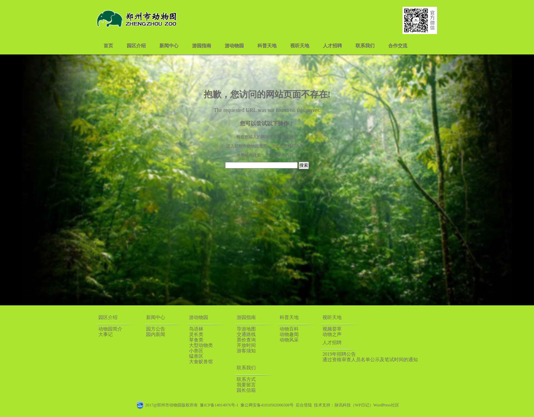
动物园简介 (110, 329)
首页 (108, 45)
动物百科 (289, 329)
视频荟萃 (332, 329)
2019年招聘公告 (339, 354)
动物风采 (289, 339)
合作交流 (397, 45)
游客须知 (246, 350)
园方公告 (155, 329)
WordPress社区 (386, 405)
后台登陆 (304, 405)
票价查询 (246, 339)
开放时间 (246, 345)
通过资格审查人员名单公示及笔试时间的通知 (370, 359)
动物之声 (332, 334)
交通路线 (246, 334)
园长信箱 (246, 390)
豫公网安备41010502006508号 (267, 405)
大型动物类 (201, 345)
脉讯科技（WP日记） (353, 405)
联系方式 (246, 379)
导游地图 (246, 329)
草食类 (196, 339)
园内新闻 (155, 334)
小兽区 (196, 350)
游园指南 (201, 45)
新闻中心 (168, 45)
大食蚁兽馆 (201, 361)
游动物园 (234, 45)
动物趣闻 (289, 334)
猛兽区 (196, 356)
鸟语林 (196, 329)
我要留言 (246, 384)
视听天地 (299, 45)
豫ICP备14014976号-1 (219, 405)
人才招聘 (332, 45)
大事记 (105, 334)
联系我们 (365, 45)
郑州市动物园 (246, 146)
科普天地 (267, 45)
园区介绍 (136, 45)
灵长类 (196, 334)
